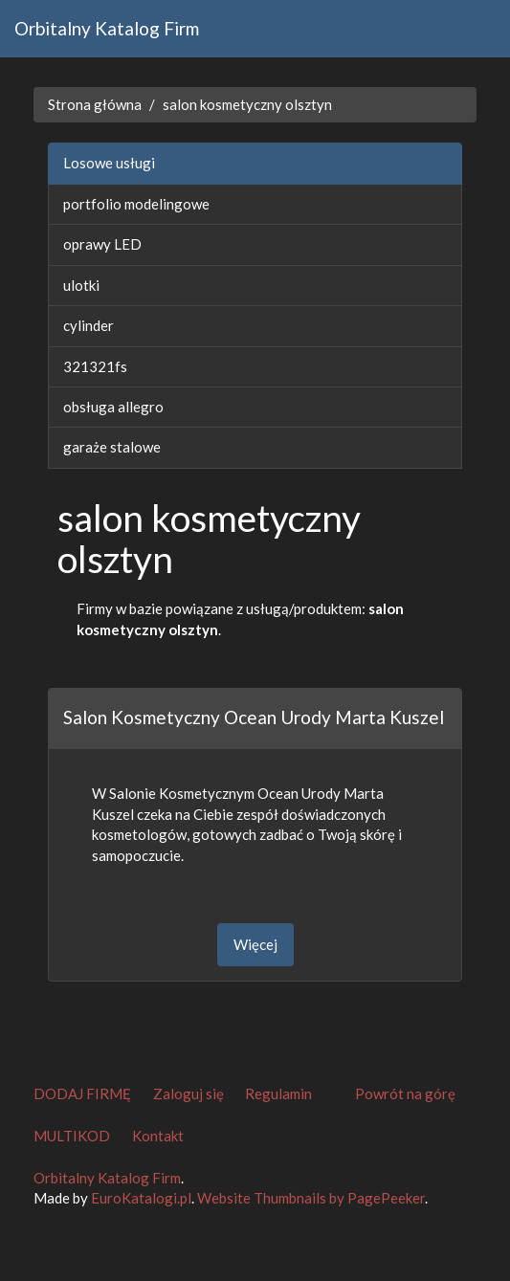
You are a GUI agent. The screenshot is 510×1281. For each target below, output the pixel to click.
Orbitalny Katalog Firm (106, 28)
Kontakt (158, 1135)
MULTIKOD (71, 1135)
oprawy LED (102, 244)
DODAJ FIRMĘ (82, 1093)
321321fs (95, 366)
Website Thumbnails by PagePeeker (311, 1197)
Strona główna (95, 104)
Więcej (255, 944)
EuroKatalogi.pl (141, 1197)
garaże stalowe (112, 446)
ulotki (81, 285)
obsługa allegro (113, 406)
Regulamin (278, 1093)
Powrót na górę (405, 1093)
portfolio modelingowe (136, 203)
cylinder (88, 325)
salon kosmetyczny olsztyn (247, 104)
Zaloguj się (188, 1093)
